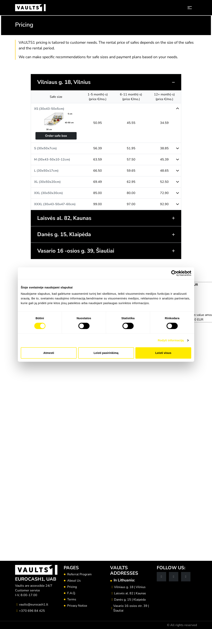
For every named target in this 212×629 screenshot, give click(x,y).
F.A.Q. (71, 593)
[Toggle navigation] (189, 7)
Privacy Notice (77, 606)
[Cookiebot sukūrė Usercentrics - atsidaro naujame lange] (174, 273)
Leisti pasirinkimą (106, 352)
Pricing (72, 587)
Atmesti (48, 352)
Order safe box (56, 136)
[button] (106, 82)
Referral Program (79, 574)
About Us (74, 580)
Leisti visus (163, 352)
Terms (71, 599)
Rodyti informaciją (171, 340)
